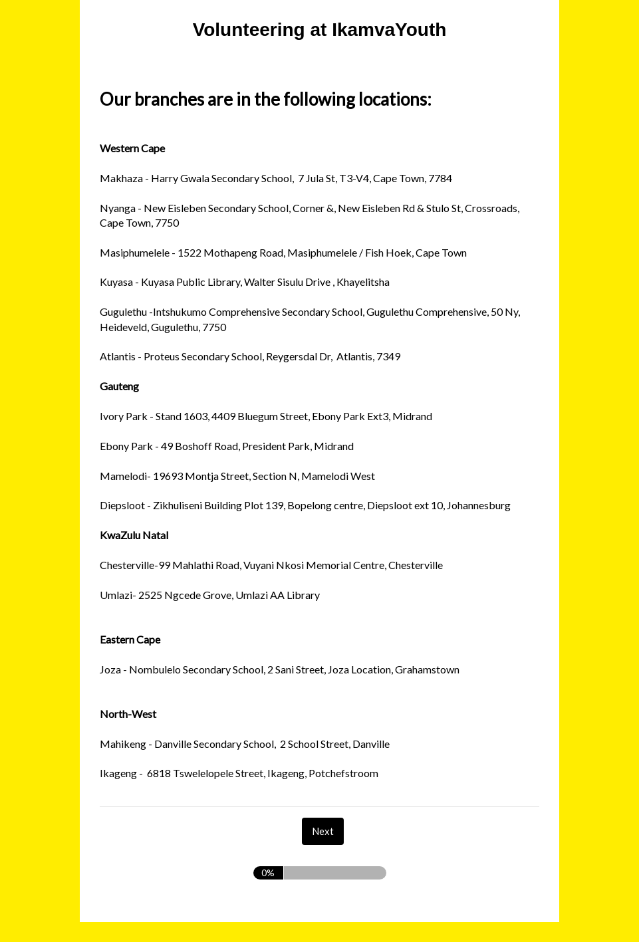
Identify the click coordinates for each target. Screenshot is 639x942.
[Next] (323, 831)
